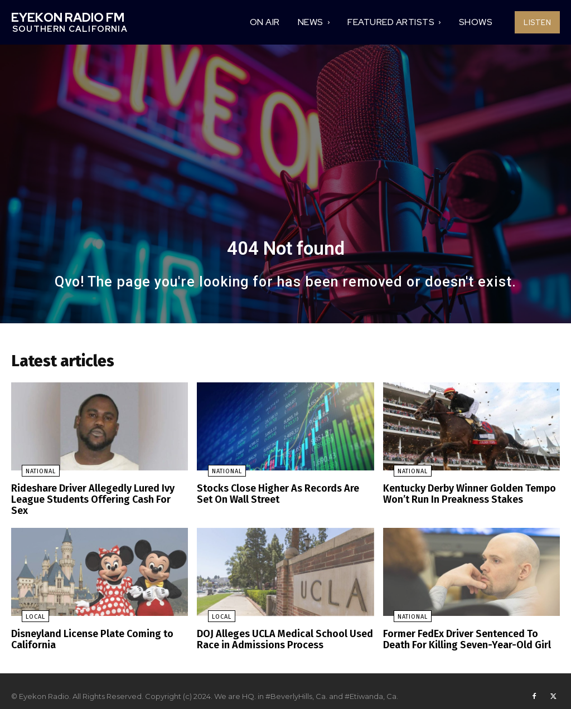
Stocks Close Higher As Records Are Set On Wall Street (281, 497)
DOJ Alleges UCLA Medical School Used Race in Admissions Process (278, 629)
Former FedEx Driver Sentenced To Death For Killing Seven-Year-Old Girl (468, 629)
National (30, 475)
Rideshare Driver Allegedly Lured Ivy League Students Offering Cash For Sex (94, 497)
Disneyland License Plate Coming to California (87, 629)
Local (25, 607)
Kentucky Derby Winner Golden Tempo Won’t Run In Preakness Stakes (463, 497)
